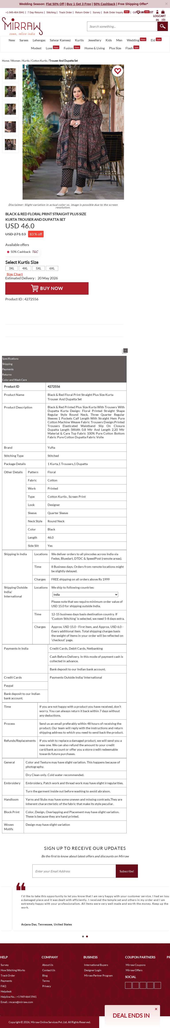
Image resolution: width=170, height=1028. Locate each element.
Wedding (136, 40)
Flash (132, 48)
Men (119, 40)
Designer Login (92, 970)
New (12, 40)
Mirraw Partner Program (98, 975)
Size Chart (15, 274)
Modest (36, 48)
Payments (8, 369)
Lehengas (39, 40)
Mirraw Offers (134, 970)
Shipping (7, 364)
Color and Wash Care (14, 379)
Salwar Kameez (60, 40)
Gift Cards (141, 12)
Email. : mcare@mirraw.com (17, 1002)
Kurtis (79, 40)
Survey (96, 12)
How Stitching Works (13, 970)
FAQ (3, 986)
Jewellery (94, 40)
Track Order (65, 12)
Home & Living (95, 48)
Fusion (72, 48)
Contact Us (48, 970)
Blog (45, 975)
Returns (7, 374)
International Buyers (96, 965)
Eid (156, 40)
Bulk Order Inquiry (113, 12)
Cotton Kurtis (57, 496)
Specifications (10, 358)
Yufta (51, 447)
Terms (46, 980)
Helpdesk (6, 991)
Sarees (23, 40)
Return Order (82, 12)
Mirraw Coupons (135, 965)
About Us (47, 965)
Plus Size (115, 48)
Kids (109, 40)
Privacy (46, 986)
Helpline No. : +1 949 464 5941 (19, 996)
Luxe (52, 48)
